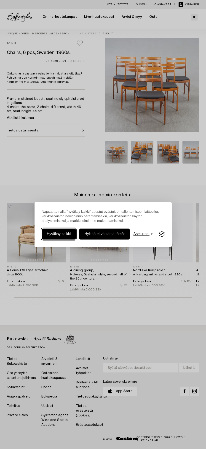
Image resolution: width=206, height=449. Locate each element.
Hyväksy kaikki (59, 234)
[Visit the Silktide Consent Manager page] (161, 234)
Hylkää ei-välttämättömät (104, 234)
